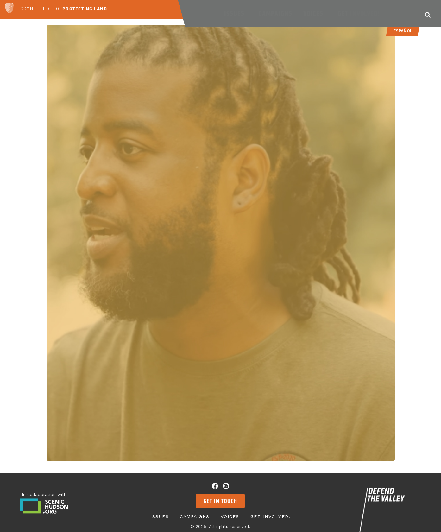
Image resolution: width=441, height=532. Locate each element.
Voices (314, 13)
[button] (427, 15)
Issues (236, 13)
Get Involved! (360, 13)
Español (403, 30)
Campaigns (275, 13)
